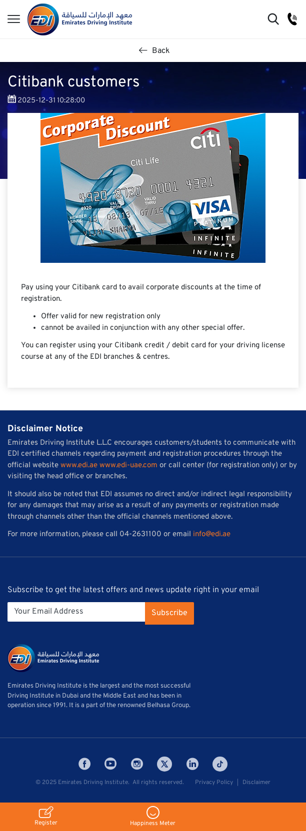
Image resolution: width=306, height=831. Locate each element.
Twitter (164, 764)
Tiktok (220, 764)
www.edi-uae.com (129, 465)
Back (154, 51)
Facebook (84, 764)
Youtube (110, 764)
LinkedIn (192, 764)
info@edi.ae (211, 534)
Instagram (137, 764)
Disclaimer (256, 783)
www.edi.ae (79, 465)
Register (46, 816)
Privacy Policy (214, 783)
